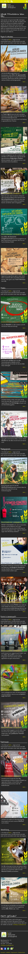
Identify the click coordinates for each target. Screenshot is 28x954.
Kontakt (3, 952)
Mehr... (10, 39)
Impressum (14, 952)
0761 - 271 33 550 (7, 943)
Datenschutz (21, 952)
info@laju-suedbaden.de (19, 924)
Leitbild (8, 952)
